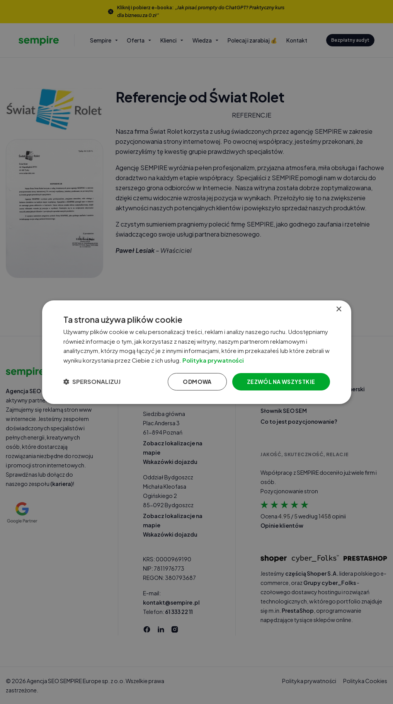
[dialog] (196, 352)
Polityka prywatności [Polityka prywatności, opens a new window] (219, 360)
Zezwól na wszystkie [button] (281, 381)
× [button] (339, 309)
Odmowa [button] (197, 381)
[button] (92, 381)
